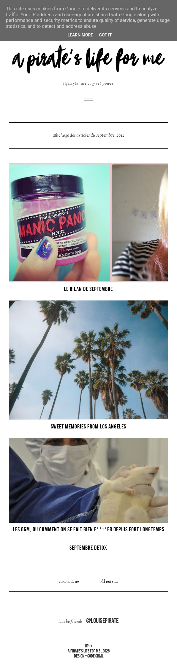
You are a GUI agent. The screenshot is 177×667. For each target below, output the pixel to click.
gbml (99, 655)
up (88, 645)
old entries (108, 581)
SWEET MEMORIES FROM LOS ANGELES (88, 426)
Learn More (80, 35)
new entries (69, 581)
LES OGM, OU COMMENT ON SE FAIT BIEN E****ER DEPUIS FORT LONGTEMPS (88, 529)
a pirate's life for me (84, 650)
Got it (105, 35)
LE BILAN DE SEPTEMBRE (88, 289)
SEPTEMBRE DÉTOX (88, 547)
